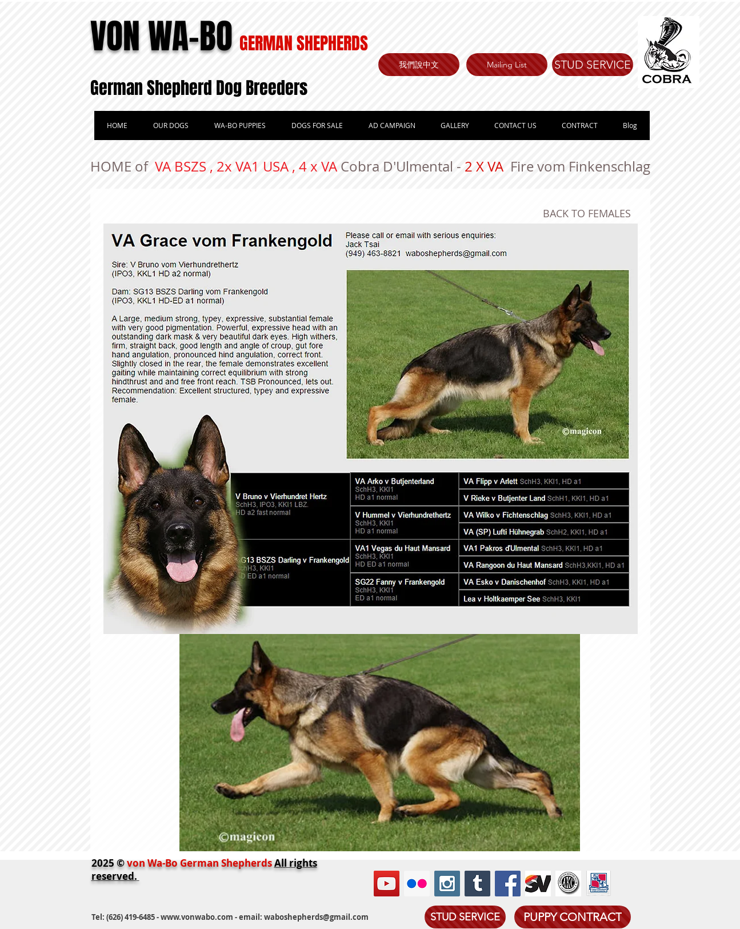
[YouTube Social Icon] (386, 883)
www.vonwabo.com (197, 917)
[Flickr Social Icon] (417, 883)
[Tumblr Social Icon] (477, 883)
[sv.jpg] (538, 883)
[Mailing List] (506, 64)
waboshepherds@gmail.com (316, 917)
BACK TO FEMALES (587, 213)
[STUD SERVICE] (592, 64)
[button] (239, 125)
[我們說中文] (418, 64)
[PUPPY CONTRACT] (572, 917)
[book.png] (598, 883)
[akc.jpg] (568, 883)
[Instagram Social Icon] (447, 883)
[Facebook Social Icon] (508, 883)
